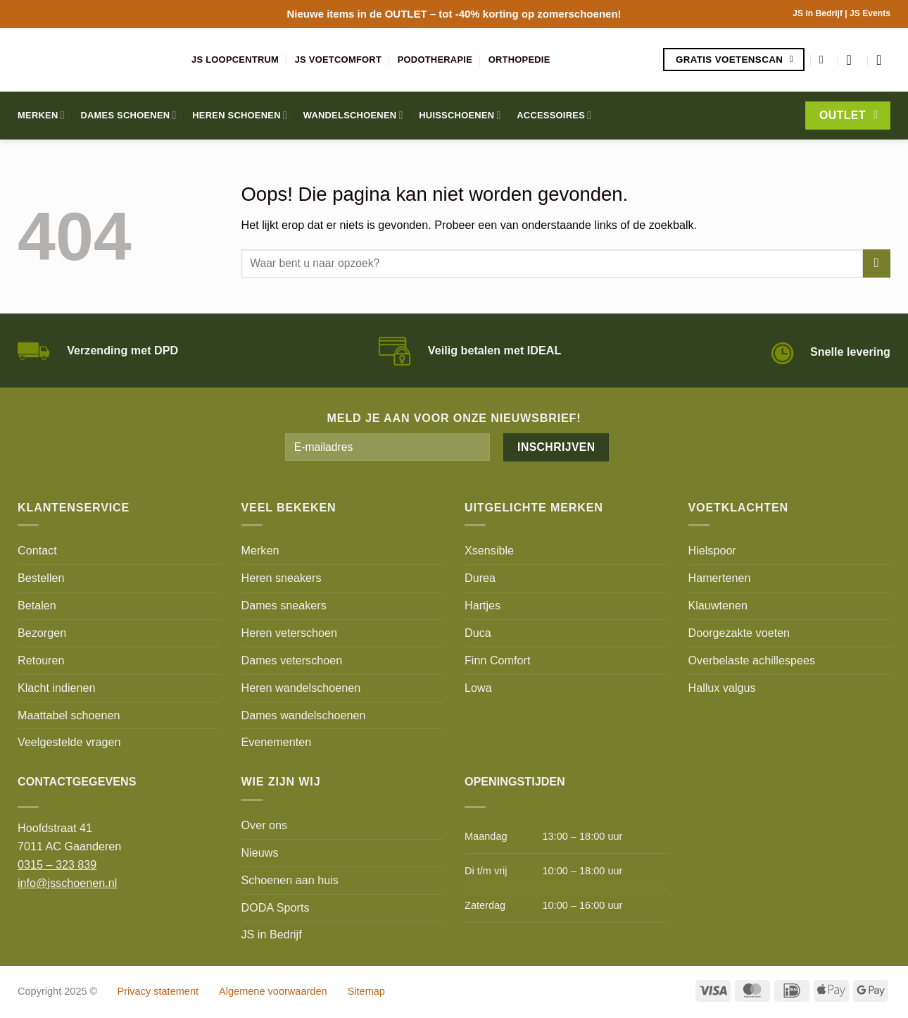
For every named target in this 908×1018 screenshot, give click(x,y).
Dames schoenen (128, 115)
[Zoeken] (825, 59)
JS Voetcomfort (338, 59)
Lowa (478, 687)
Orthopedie (519, 59)
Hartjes (482, 605)
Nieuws (260, 852)
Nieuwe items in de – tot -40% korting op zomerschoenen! (453, 14)
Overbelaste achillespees (752, 660)
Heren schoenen (239, 115)
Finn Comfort (497, 660)
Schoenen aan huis (290, 880)
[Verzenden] (876, 263)
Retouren (41, 660)
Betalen (37, 605)
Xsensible (489, 550)
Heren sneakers (281, 577)
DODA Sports (275, 907)
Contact (37, 550)
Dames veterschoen (292, 660)
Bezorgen (42, 632)
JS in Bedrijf (819, 13)
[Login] (853, 59)
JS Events (870, 13)
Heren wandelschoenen (301, 687)
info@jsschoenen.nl (67, 882)
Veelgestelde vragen (69, 741)
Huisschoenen (459, 115)
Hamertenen (719, 577)
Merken (41, 115)
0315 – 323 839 (57, 864)
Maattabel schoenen (69, 715)
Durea (480, 577)
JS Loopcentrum (235, 59)
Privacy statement (158, 991)
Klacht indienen (56, 687)
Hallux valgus (722, 687)
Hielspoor (712, 550)
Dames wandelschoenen (303, 715)
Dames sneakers (284, 605)
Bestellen (41, 577)
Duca (478, 632)
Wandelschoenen (353, 115)
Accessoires (554, 115)
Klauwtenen (718, 605)
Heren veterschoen (289, 632)
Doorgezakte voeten (739, 632)
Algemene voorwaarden (273, 991)
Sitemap (366, 991)
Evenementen (276, 741)
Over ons (264, 825)
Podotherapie (435, 59)
